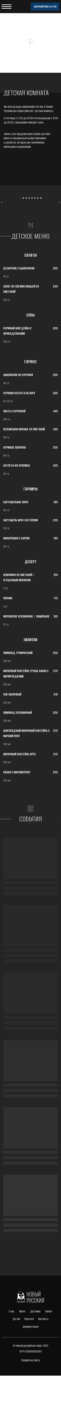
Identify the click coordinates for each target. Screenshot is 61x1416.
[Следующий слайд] (59, 213)
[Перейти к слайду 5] (32, 238)
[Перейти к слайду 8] (40, 238)
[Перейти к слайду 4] (29, 238)
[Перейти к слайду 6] (35, 238)
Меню (22, 1352)
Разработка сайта (30, 1401)
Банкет (49, 1352)
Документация (30, 1367)
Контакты (43, 1359)
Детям (16, 1359)
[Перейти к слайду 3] (26, 238)
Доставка (35, 1352)
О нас (11, 1352)
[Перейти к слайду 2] (23, 238)
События (29, 1359)
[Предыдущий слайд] (1, 213)
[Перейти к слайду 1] (20, 238)
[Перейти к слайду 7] (38, 238)
